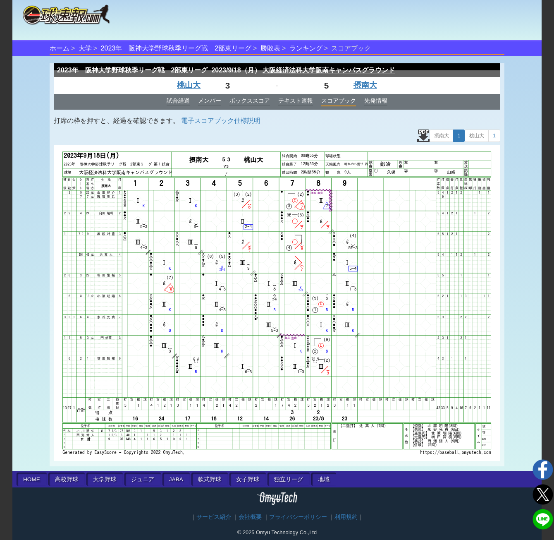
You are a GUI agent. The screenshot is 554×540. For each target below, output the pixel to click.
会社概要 (250, 517)
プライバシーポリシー (298, 517)
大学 (85, 48)
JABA (176, 479)
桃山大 (189, 85)
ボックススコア (249, 100)
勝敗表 (270, 48)
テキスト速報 (295, 100)
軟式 (209, 479)
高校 (66, 479)
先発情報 (375, 100)
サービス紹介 (213, 517)
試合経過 (178, 100)
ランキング (305, 48)
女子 (247, 479)
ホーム (59, 48)
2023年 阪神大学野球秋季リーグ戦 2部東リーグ (176, 48)
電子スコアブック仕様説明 (220, 120)
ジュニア (142, 479)
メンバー (209, 100)
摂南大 (365, 85)
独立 (288, 479)
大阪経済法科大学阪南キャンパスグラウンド (329, 70)
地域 (324, 479)
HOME (31, 479)
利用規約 (346, 517)
